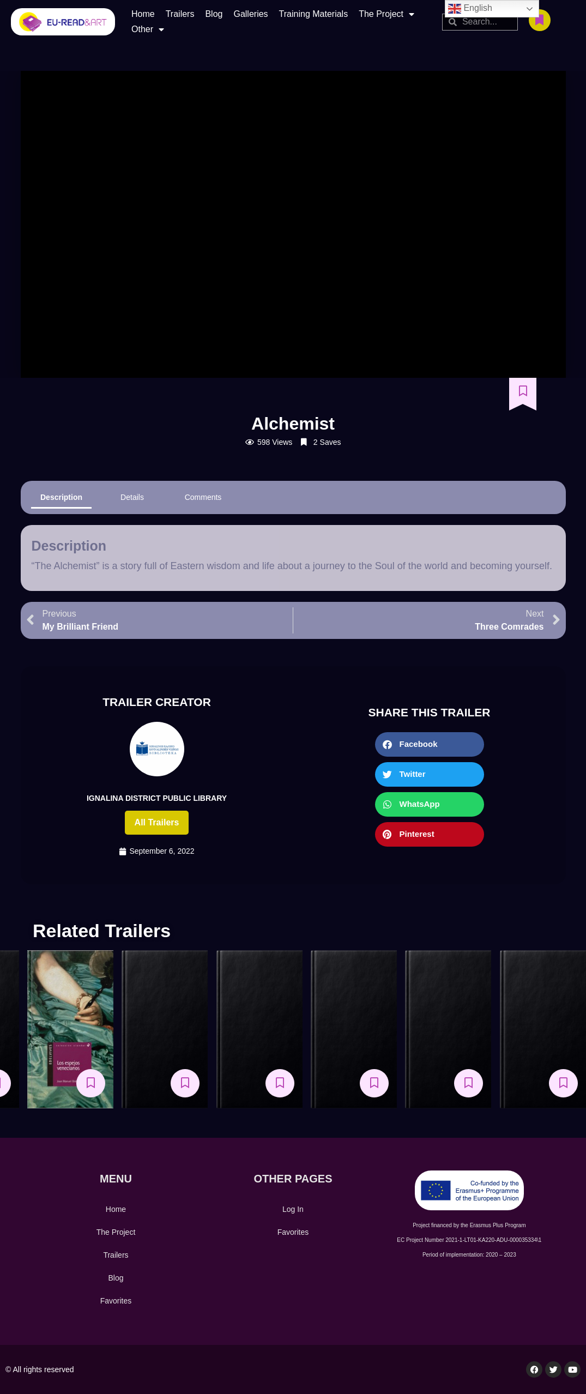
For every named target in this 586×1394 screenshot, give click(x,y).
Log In (293, 1209)
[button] (429, 744)
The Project (386, 14)
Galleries (250, 14)
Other (147, 29)
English (470, 8)
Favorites (116, 1300)
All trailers (157, 822)
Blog (213, 14)
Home (143, 14)
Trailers (180, 14)
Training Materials (313, 14)
